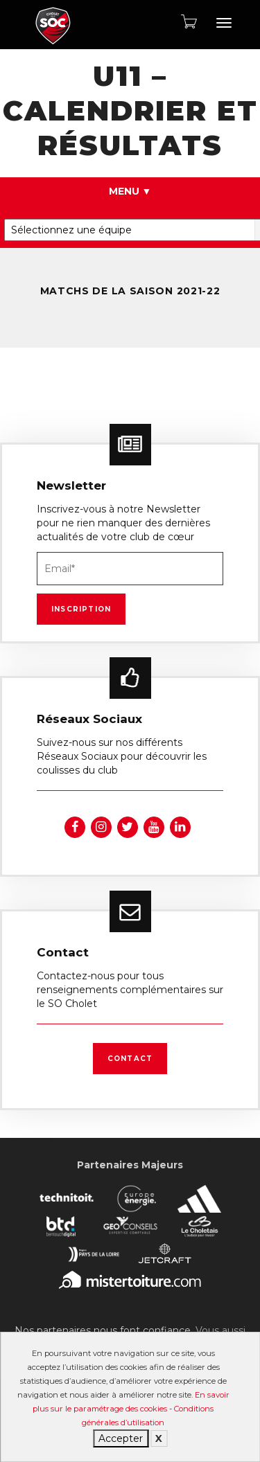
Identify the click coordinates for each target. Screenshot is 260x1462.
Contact (130, 1058)
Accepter (120, 1438)
